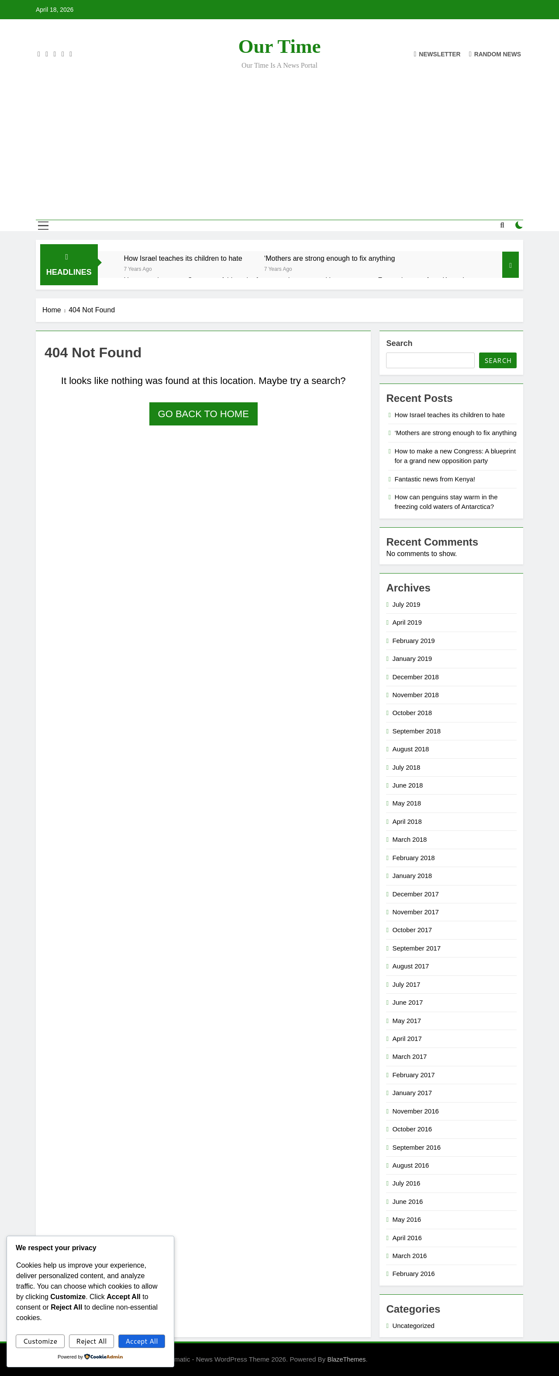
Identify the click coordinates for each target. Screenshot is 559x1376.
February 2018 (413, 857)
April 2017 (406, 1038)
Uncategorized (413, 1325)
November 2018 (415, 694)
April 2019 (406, 622)
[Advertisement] (279, 139)
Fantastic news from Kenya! (434, 479)
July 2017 (406, 984)
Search (399, 343)
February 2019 (413, 640)
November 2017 (415, 912)
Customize (40, 1341)
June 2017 (407, 1002)
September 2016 (416, 1147)
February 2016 (413, 1273)
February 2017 (413, 1075)
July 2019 (406, 604)
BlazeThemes (347, 1359)
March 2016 (409, 1255)
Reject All (91, 1341)
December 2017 (415, 894)
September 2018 (416, 731)
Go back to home (203, 413)
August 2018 (410, 749)
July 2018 (406, 767)
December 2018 (415, 677)
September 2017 (416, 948)
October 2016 (412, 1129)
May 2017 (406, 1020)
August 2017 (410, 966)
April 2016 (406, 1237)
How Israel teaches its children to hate (183, 258)
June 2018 (407, 785)
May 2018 (406, 803)
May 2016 (406, 1219)
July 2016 (406, 1183)
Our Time (279, 46)
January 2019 (412, 658)
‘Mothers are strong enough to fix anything (329, 258)
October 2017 (412, 929)
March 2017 (409, 1056)
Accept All (141, 1341)
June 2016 (407, 1201)
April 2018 (406, 821)
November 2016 (415, 1111)
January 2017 (412, 1092)
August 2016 (410, 1165)
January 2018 (412, 875)
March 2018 (409, 839)
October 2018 (412, 712)
